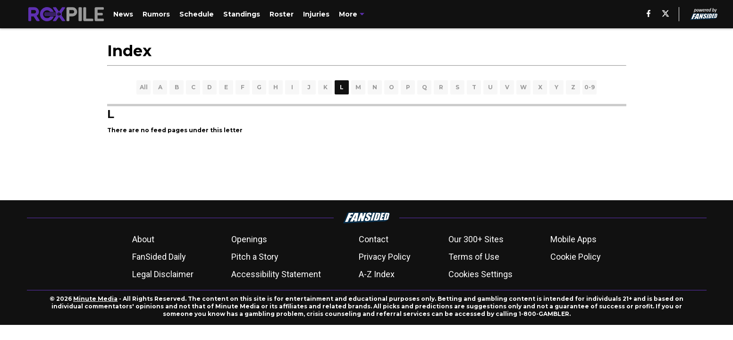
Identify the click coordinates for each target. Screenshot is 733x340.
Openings (249, 239)
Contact (373, 239)
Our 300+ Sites (476, 239)
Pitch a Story (254, 257)
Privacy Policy (385, 257)
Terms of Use (473, 257)
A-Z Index (377, 274)
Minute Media (95, 298)
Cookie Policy (575, 257)
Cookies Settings (480, 274)
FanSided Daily (159, 257)
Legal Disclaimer (163, 274)
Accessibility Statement (276, 274)
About (143, 239)
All (144, 87)
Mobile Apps (573, 239)
